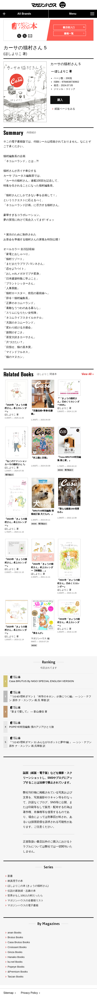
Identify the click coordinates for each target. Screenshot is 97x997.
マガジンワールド (48, 5)
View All (88, 374)
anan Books (14, 932)
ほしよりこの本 (28, 885)
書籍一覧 (74, 33)
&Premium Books (18, 971)
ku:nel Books (15, 961)
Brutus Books (15, 937)
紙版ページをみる (65, 108)
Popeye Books (16, 966)
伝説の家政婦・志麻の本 (22, 890)
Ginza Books (15, 952)
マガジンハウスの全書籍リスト (25, 900)
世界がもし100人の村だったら (25, 895)
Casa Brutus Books (19, 942)
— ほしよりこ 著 (61, 71)
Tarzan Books (15, 976)
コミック (70, 89)
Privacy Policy (29, 992)
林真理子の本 (15, 880)
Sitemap (8, 992)
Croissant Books (17, 947)
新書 (10, 875)
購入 (60, 99)
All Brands (17, 14)
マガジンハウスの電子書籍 (23, 905)
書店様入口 (74, 27)
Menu (81, 14)
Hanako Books (16, 957)
